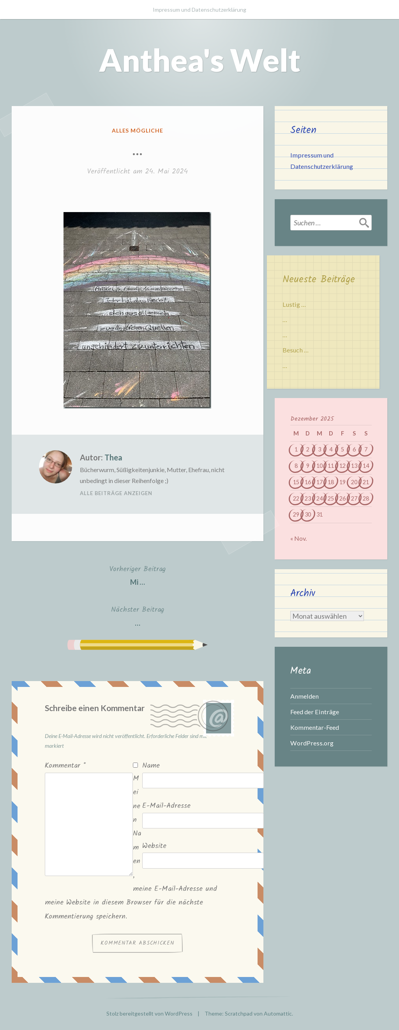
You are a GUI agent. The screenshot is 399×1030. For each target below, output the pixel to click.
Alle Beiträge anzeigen (116, 493)
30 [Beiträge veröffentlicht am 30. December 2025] (308, 514)
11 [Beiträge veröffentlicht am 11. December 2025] (331, 465)
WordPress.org (312, 743)
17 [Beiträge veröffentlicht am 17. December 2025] (319, 482)
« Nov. (298, 538)
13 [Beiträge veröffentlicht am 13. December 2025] (354, 465)
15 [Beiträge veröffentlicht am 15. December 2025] (296, 482)
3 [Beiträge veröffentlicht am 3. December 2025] (319, 449)
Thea (113, 457)
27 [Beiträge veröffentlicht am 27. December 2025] (354, 498)
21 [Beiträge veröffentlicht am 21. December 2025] (366, 482)
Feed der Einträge (314, 711)
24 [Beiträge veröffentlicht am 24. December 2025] (319, 498)
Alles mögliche (138, 130)
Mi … (137, 574)
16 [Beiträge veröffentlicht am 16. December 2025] (308, 482)
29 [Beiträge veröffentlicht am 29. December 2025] (296, 514)
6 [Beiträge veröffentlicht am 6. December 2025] (354, 449)
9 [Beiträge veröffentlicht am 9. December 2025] (307, 465)
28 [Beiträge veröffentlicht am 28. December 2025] (366, 498)
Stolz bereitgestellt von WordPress (149, 1013)
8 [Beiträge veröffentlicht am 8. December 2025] (296, 465)
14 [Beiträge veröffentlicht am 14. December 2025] (366, 465)
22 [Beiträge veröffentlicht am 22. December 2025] (296, 498)
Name (151, 766)
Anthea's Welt (199, 59)
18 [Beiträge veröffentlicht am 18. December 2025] (331, 482)
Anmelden (304, 696)
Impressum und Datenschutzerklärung (199, 9)
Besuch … (295, 350)
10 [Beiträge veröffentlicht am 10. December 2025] (319, 465)
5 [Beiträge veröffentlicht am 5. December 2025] (342, 449)
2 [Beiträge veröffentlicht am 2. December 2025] (307, 449)
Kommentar (65, 766)
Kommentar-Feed (314, 727)
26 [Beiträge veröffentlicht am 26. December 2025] (342, 498)
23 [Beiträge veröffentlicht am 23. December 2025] (308, 498)
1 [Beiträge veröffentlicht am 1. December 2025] (296, 449)
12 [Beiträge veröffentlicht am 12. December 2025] (342, 465)
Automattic (278, 1013)
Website (154, 846)
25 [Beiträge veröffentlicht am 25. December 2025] (331, 498)
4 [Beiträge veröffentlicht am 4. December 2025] (330, 449)
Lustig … (294, 304)
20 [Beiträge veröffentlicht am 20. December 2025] (354, 482)
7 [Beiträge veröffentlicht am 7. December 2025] (365, 449)
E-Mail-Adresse (166, 806)
